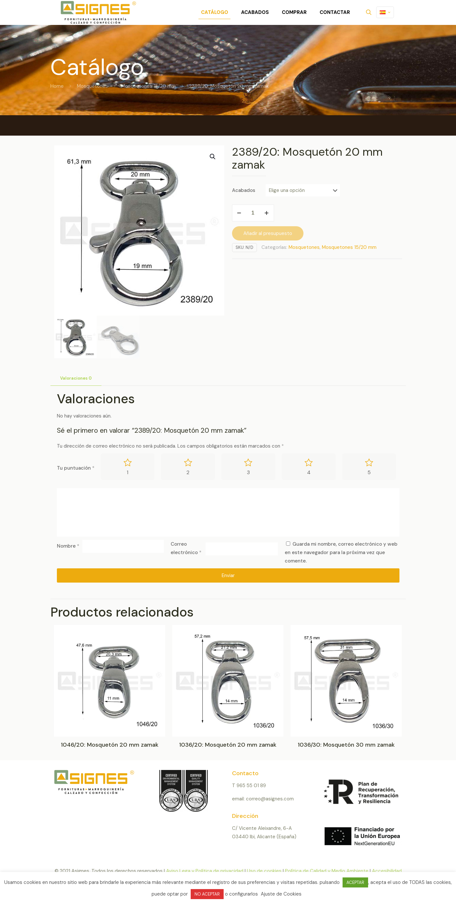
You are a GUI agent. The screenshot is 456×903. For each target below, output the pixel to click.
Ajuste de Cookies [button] (281, 894)
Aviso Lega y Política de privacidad (204, 871)
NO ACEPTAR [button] (207, 894)
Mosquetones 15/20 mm (148, 86)
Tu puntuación (75, 468)
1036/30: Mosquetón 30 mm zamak (346, 745)
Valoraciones (76, 378)
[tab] (75, 378)
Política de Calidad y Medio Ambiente (326, 871)
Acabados (243, 190)
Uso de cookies (264, 871)
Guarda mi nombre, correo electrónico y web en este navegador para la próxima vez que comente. (341, 552)
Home (57, 86)
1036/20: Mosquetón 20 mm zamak (227, 745)
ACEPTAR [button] (355, 882)
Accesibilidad (387, 871)
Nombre (68, 546)
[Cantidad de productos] (253, 213)
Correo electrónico (186, 548)
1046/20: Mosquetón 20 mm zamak (109, 745)
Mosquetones (92, 86)
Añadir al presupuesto (267, 233)
